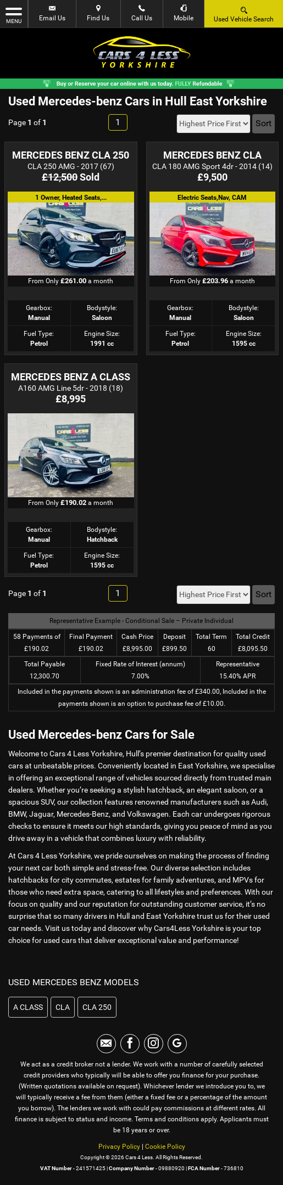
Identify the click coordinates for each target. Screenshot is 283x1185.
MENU (13, 14)
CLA (63, 1007)
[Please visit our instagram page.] (153, 1043)
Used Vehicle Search (244, 14)
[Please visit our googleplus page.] (177, 1043)
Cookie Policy (165, 1146)
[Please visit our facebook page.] (130, 1043)
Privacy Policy (119, 1146)
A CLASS (28, 1007)
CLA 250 (97, 1007)
